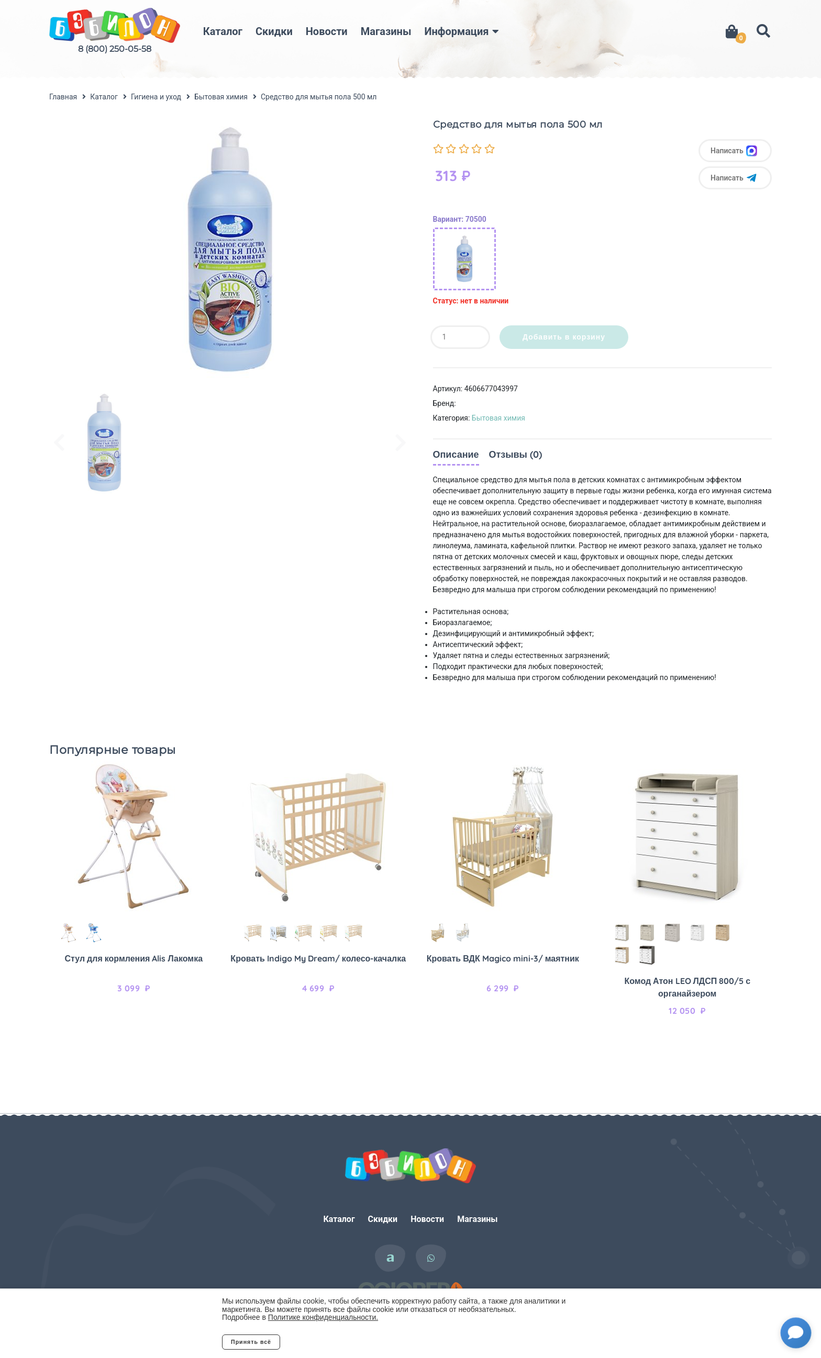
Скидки (274, 31)
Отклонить (321, 1341)
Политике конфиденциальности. (323, 1317)
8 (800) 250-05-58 (114, 49)
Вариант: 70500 (459, 219)
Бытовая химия (498, 418)
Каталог (222, 31)
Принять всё (251, 1341)
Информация (457, 31)
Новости (327, 31)
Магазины (386, 31)
